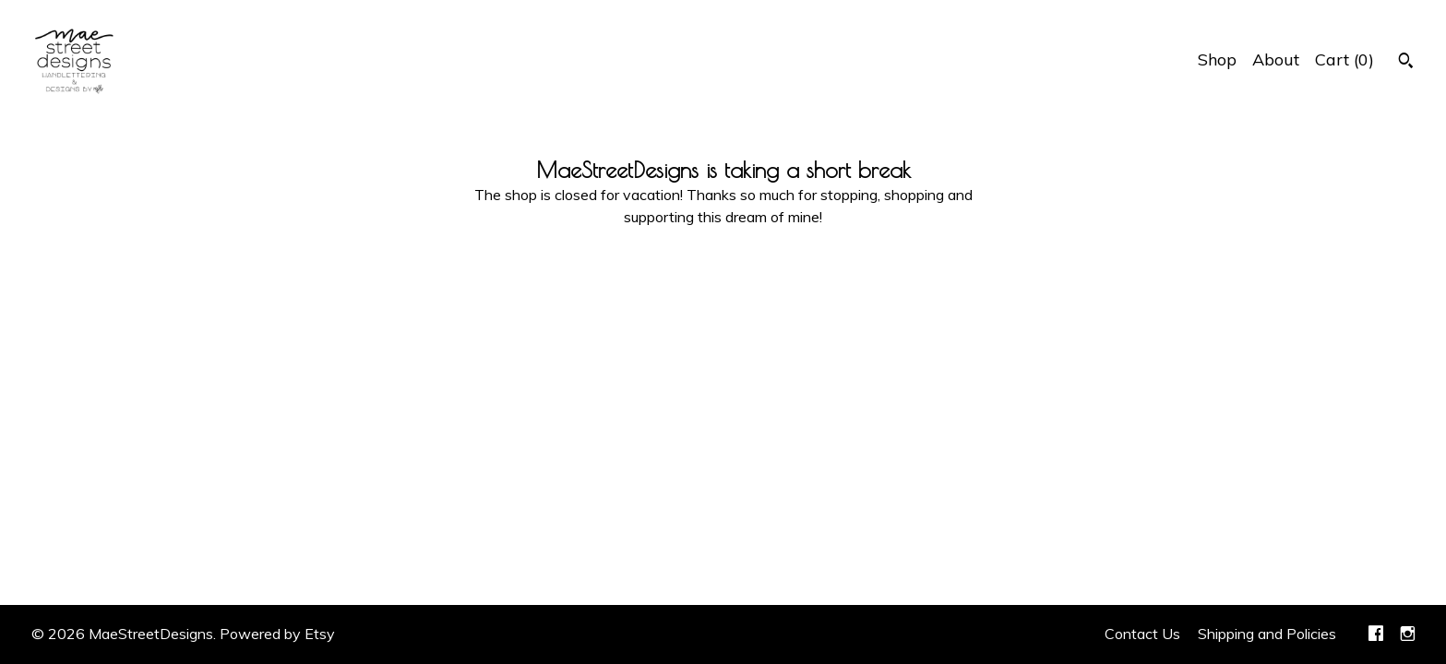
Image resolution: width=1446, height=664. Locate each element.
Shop (1217, 59)
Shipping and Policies (1267, 633)
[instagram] (1408, 634)
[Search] (1406, 63)
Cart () (1344, 59)
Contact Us (1142, 633)
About (1275, 59)
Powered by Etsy (277, 633)
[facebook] (1375, 634)
